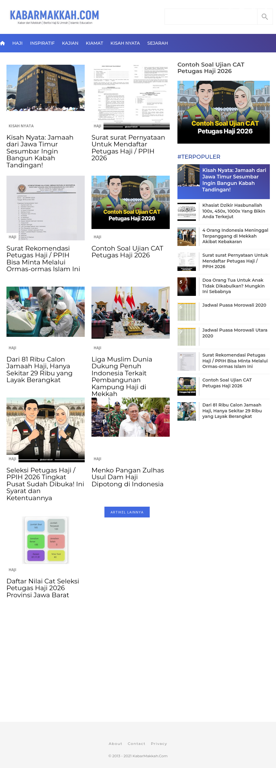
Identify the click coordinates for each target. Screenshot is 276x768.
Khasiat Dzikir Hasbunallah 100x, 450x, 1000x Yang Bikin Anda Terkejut (233, 210)
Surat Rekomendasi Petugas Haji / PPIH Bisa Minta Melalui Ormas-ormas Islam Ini (43, 258)
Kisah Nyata (125, 43)
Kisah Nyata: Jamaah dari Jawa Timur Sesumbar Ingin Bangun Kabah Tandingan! (40, 151)
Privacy (159, 743)
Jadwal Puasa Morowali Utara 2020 (234, 332)
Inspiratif (42, 43)
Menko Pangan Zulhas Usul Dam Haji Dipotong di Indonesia (127, 477)
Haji (17, 43)
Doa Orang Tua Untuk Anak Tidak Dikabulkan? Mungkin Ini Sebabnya (233, 285)
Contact (137, 743)
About (116, 743)
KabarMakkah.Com (150, 756)
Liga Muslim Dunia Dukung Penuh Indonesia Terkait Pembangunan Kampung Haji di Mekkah (121, 376)
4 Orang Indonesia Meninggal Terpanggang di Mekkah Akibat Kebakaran (235, 235)
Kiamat (94, 43)
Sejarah (157, 43)
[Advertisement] (88, 672)
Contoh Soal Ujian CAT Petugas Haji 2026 (127, 251)
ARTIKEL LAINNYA (127, 512)
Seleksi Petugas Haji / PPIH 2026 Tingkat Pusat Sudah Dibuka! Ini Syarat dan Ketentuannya (45, 484)
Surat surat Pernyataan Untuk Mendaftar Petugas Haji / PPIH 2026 (128, 147)
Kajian (70, 43)
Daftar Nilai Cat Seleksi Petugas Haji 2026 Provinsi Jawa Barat (42, 588)
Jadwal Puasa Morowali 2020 (234, 305)
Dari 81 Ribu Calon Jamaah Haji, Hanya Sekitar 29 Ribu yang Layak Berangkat (39, 369)
